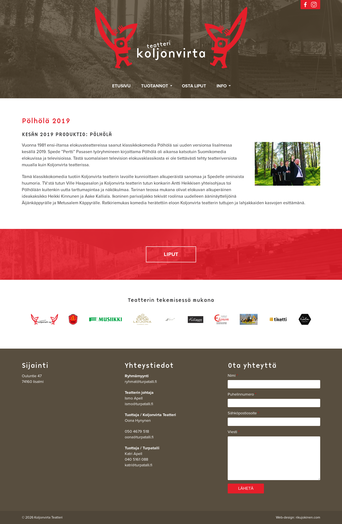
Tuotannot (154, 86)
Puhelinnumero (242, 394)
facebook (305, 4)
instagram (314, 4)
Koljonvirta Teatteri (171, 38)
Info (222, 86)
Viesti (233, 431)
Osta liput (194, 86)
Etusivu (121, 86)
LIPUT (171, 254)
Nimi (233, 375)
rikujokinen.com (308, 517)
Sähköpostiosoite (243, 413)
